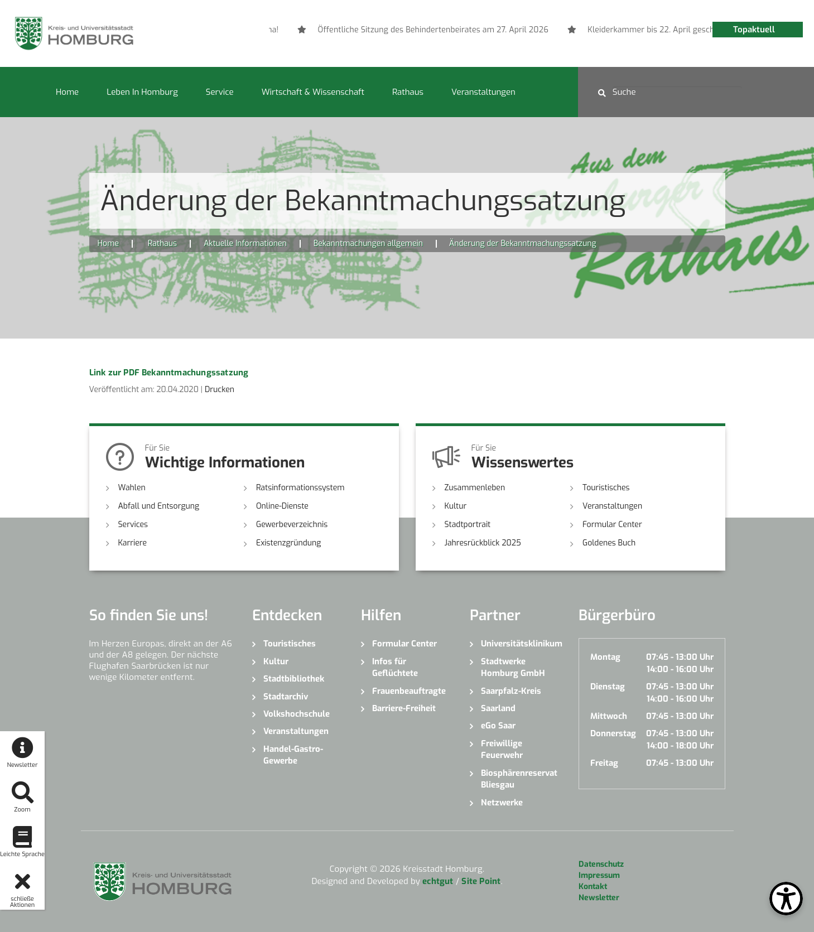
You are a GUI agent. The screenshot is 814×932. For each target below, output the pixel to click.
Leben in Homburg (142, 92)
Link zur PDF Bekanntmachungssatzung (169, 372)
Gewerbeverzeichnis (291, 524)
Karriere (132, 543)
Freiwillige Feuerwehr (502, 749)
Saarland (498, 708)
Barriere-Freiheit (404, 708)
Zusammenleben (475, 487)
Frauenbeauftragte (409, 691)
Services (133, 524)
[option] (602, 30)
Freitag (604, 763)
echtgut (437, 881)
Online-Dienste (282, 506)
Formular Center (612, 524)
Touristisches (606, 487)
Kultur (456, 506)
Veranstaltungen (483, 92)
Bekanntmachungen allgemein (368, 243)
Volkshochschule (296, 713)
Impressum (599, 875)
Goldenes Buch (608, 543)
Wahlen (132, 487)
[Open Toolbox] (786, 898)
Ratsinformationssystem (300, 487)
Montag (605, 657)
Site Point (480, 881)
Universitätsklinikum (521, 643)
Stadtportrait (468, 524)
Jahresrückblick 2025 (483, 543)
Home (67, 92)
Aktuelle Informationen (245, 243)
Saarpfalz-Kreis (511, 691)
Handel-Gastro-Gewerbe (293, 754)
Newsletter (599, 897)
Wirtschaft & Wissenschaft (313, 92)
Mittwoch (608, 716)
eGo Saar (498, 725)
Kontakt (593, 886)
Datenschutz (601, 864)
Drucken (219, 389)
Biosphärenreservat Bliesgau (519, 778)
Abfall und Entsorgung (159, 506)
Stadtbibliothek (293, 678)
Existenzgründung (288, 543)
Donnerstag (613, 733)
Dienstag (607, 686)
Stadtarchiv (285, 696)
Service (220, 92)
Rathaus (407, 92)
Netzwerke (502, 802)
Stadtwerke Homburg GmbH (513, 667)
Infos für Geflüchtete (395, 667)
